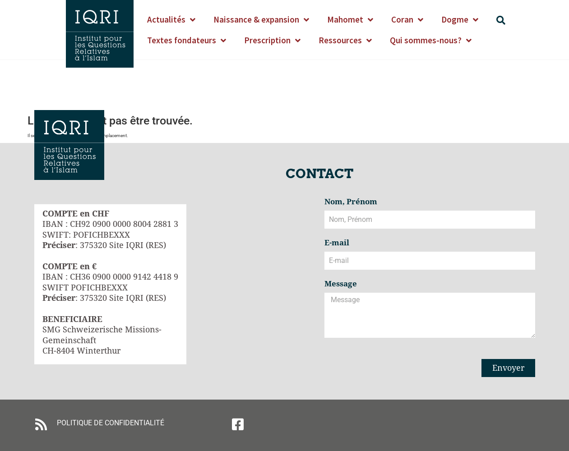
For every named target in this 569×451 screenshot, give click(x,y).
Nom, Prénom (350, 202)
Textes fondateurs (186, 40)
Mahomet (350, 19)
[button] (501, 20)
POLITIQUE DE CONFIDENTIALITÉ (110, 423)
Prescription (272, 40)
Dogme (459, 19)
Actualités (171, 19)
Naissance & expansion (261, 19)
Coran (407, 19)
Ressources (345, 40)
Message (340, 284)
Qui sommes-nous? (431, 40)
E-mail (336, 243)
